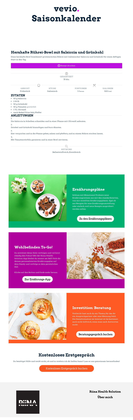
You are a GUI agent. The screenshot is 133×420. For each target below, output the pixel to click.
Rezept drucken (66, 66)
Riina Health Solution (105, 391)
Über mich (105, 397)
